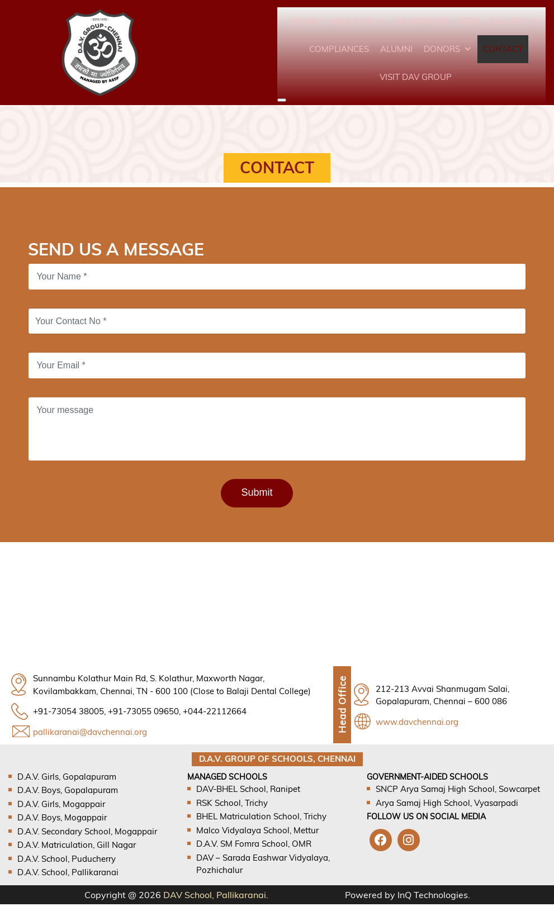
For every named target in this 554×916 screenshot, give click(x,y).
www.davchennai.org (417, 721)
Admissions (422, 21)
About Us (357, 21)
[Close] (281, 100)
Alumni (396, 49)
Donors (448, 49)
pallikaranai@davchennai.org (90, 732)
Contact (503, 49)
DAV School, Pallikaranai (214, 894)
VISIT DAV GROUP (416, 77)
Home (306, 21)
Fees (469, 21)
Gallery (514, 21)
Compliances (339, 49)
